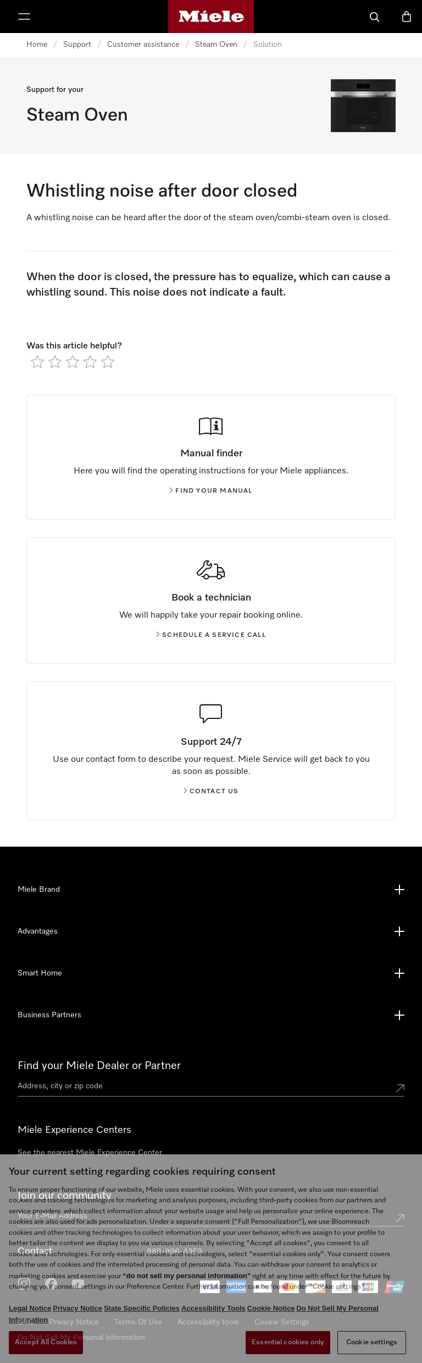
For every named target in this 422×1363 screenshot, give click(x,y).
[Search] (374, 16)
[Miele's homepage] (211, 16)
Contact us (211, 791)
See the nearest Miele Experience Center (90, 1153)
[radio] (37, 361)
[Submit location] (400, 1088)
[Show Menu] (24, 16)
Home (36, 44)
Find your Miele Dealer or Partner (99, 1065)
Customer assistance (143, 44)
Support (77, 44)
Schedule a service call (211, 635)
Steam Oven (216, 44)
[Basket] (406, 16)
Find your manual (210, 491)
